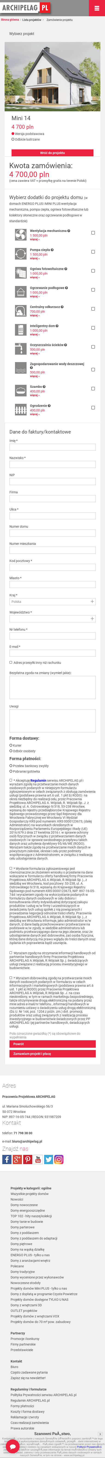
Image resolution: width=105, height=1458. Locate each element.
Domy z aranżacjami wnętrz (30, 1260)
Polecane (17, 1266)
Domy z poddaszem (25, 1233)
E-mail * (14, 647)
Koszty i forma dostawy (28, 1411)
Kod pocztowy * (20, 561)
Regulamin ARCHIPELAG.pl (30, 1400)
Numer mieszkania (22, 544)
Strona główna (10, 19)
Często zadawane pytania (29, 1372)
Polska (16, 602)
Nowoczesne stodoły (26, 1283)
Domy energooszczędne (28, 1210)
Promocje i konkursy (25, 1339)
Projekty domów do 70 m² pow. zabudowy (41, 1322)
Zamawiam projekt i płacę (32, 1054)
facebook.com (7, 1159)
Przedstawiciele (22, 1350)
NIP (12, 475)
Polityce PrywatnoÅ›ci (89, 1446)
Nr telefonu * (18, 629)
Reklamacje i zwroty (25, 1417)
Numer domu (18, 526)
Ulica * (13, 509)
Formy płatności (22, 1406)
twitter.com (48, 1159)
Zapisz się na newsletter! (28, 1378)
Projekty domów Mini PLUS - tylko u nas (39, 1288)
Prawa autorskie (22, 1428)
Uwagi (13, 706)
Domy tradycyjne (23, 1272)
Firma (13, 492)
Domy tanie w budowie (27, 1222)
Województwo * (20, 612)
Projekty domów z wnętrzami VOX (35, 1316)
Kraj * (13, 595)
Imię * (13, 441)
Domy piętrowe (21, 1244)
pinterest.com (27, 1159)
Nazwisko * (17, 458)
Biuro (14, 1367)
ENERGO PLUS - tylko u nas (30, 1255)
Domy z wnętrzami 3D (26, 1305)
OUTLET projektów (24, 1311)
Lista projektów (31, 20)
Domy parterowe (22, 1227)
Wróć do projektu (52, 153)
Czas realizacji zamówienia (30, 1423)
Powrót (18, 1044)
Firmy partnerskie (23, 1344)
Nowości (17, 1199)
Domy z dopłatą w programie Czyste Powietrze (44, 1294)
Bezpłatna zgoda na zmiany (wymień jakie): (40, 673)
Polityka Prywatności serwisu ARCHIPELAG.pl (43, 1395)
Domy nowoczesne (24, 1205)
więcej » (35, 239)
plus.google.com (17, 1159)
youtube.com (38, 1159)
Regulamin (38, 780)
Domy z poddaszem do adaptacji (34, 1238)
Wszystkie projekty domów (30, 1194)
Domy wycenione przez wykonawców (37, 1277)
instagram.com (58, 1159)
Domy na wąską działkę (27, 1249)
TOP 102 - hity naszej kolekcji (31, 1216)
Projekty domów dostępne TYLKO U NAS (39, 1299)
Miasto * (15, 578)
